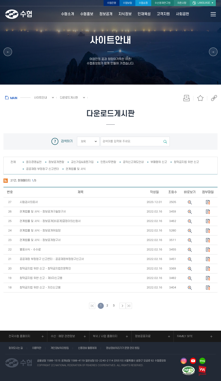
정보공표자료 (143, 336)
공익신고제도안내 (133, 162)
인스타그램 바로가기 (184, 361)
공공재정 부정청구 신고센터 (42, 169)
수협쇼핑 (143, 3)
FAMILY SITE (185, 336)
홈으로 (18, 97)
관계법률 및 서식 (76, 169)
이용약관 (36, 348)
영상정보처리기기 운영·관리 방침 (122, 348)
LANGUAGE (204, 2)
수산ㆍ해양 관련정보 (63, 336)
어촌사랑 (181, 3)
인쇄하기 (186, 98)
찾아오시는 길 (16, 348)
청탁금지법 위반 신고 (186, 162)
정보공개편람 (56, 162)
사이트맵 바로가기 (213, 14)
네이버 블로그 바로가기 (202, 361)
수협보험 (127, 3)
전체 (13, 162)
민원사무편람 (108, 162)
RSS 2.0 (5, 181)
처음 (92, 306)
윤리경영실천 (34, 162)
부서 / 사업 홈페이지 (105, 336)
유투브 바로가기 (193, 361)
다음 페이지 (122, 306)
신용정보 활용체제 (87, 348)
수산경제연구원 (162, 3)
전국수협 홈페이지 (19, 336)
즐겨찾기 (200, 98)
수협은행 (111, 3)
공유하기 (214, 98)
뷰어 (189, 202)
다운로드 (208, 202)
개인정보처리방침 (60, 348)
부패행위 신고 (159, 162)
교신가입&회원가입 (82, 162)
